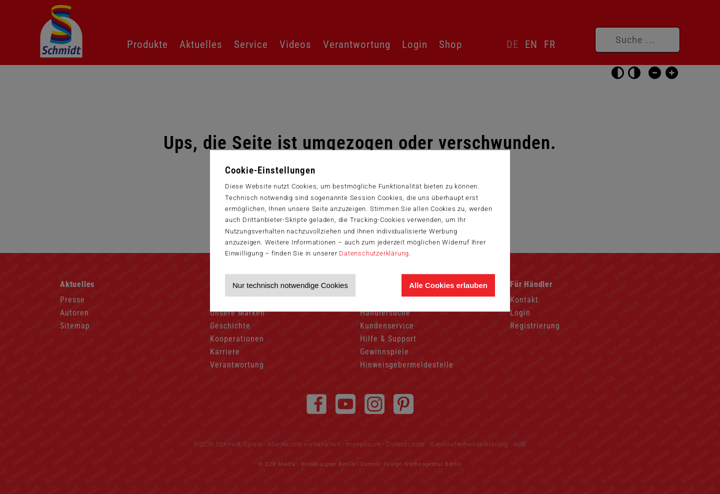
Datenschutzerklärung (374, 253)
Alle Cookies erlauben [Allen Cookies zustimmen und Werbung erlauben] (448, 285)
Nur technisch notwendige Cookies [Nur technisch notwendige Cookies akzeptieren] (290, 285)
